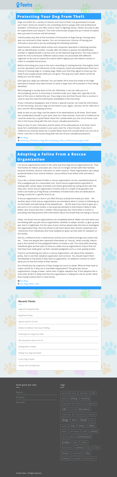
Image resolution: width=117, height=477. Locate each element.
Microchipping (51, 140)
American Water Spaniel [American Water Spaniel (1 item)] (69, 393)
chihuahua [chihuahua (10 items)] (83, 409)
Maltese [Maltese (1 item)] (64, 431)
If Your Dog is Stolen (26, 359)
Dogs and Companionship (28, 309)
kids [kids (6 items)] (73, 425)
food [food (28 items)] (83, 420)
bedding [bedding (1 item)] (64, 399)
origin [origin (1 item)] (63, 437)
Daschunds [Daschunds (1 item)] (91, 414)
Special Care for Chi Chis (28, 321)
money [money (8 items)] (93, 431)
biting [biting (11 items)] (74, 398)
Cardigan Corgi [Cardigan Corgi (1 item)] (91, 404)
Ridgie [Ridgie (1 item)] (75, 442)
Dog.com (19, 392)
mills (61, 140)
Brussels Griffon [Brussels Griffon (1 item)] (66, 404)
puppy (80, 140)
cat (21, 283)
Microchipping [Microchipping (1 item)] (75, 431)
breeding (24, 140)
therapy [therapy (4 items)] (65, 453)
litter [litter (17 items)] (92, 425)
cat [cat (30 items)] (64, 409)
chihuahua (34, 140)
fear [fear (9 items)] (74, 420)
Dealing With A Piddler (27, 347)
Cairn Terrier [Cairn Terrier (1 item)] (79, 404)
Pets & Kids (20, 402)
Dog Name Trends (25, 315)
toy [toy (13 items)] (87, 453)
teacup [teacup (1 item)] (89, 448)
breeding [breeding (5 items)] (85, 398)
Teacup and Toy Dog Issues (29, 365)
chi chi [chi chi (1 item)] (72, 409)
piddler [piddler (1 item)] (71, 437)
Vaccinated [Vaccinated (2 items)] (76, 459)
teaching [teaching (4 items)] (79, 447)
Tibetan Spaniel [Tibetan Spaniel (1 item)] (77, 453)
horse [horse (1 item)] (92, 420)
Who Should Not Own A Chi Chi (30, 340)
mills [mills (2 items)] (84, 431)
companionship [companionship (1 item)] (66, 414)
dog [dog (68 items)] (65, 420)
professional (70, 140)
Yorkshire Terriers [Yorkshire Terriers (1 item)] (89, 459)
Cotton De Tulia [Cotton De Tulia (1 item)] (79, 414)
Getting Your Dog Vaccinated (29, 353)
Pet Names (20, 397)
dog (42, 140)
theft (86, 140)
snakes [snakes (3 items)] (84, 442)
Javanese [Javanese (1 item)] (64, 426)
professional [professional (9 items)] (84, 436)
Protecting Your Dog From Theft (51, 16)
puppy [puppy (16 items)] (66, 442)
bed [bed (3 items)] (93, 393)
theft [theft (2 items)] (97, 448)
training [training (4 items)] (65, 458)
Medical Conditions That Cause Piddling (34, 328)
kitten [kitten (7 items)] (82, 425)
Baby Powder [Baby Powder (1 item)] (84, 393)
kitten (31, 283)
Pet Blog (24, 137)
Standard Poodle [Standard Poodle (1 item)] (67, 448)
